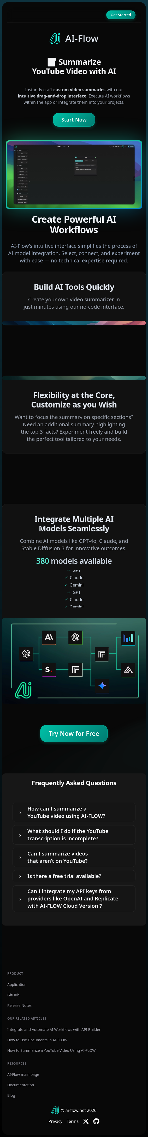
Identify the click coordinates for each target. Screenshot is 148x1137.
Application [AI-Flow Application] (17, 984)
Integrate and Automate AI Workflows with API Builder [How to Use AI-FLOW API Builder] (53, 1029)
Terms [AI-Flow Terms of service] (73, 1121)
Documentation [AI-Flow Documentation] (20, 1084)
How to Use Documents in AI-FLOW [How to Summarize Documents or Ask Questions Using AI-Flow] (37, 1039)
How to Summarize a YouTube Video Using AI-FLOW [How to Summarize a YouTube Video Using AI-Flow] (51, 1050)
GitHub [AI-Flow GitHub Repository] (13, 994)
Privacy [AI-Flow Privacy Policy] (55, 1121)
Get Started (121, 14)
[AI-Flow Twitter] (86, 1121)
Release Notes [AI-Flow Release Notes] (19, 1005)
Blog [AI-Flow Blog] (11, 1095)
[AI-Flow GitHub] (96, 1121)
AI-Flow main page (23, 1074)
